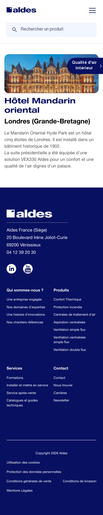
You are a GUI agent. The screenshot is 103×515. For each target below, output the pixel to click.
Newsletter (61, 401)
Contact (59, 378)
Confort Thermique (67, 300)
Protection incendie (68, 307)
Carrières (60, 393)
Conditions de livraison (79, 481)
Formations (15, 378)
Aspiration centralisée (69, 322)
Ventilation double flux (70, 350)
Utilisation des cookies (23, 463)
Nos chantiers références (25, 322)
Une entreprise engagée (24, 300)
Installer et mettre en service (27, 385)
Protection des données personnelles (34, 472)
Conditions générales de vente (29, 481)
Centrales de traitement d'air (74, 315)
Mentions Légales (19, 491)
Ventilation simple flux (69, 330)
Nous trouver (63, 385)
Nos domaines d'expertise (26, 307)
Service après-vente (21, 393)
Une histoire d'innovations (26, 315)
